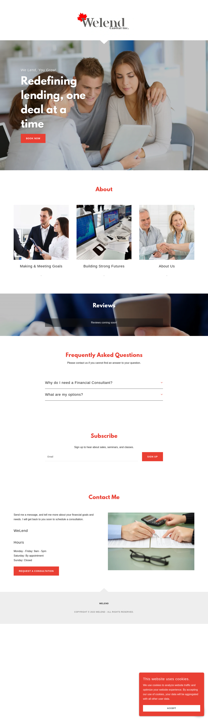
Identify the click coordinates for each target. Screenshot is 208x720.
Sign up (152, 456)
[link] (104, 20)
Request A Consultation (36, 571)
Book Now (33, 138)
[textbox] (91, 456)
